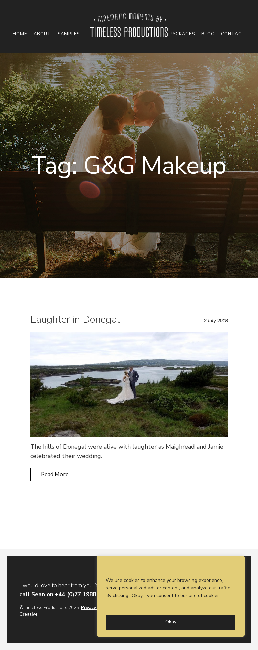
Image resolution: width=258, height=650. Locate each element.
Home (20, 34)
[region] (171, 596)
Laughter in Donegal (75, 319)
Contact (233, 34)
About (42, 34)
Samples (69, 34)
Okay (170, 622)
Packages (182, 34)
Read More (55, 474)
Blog (208, 34)
